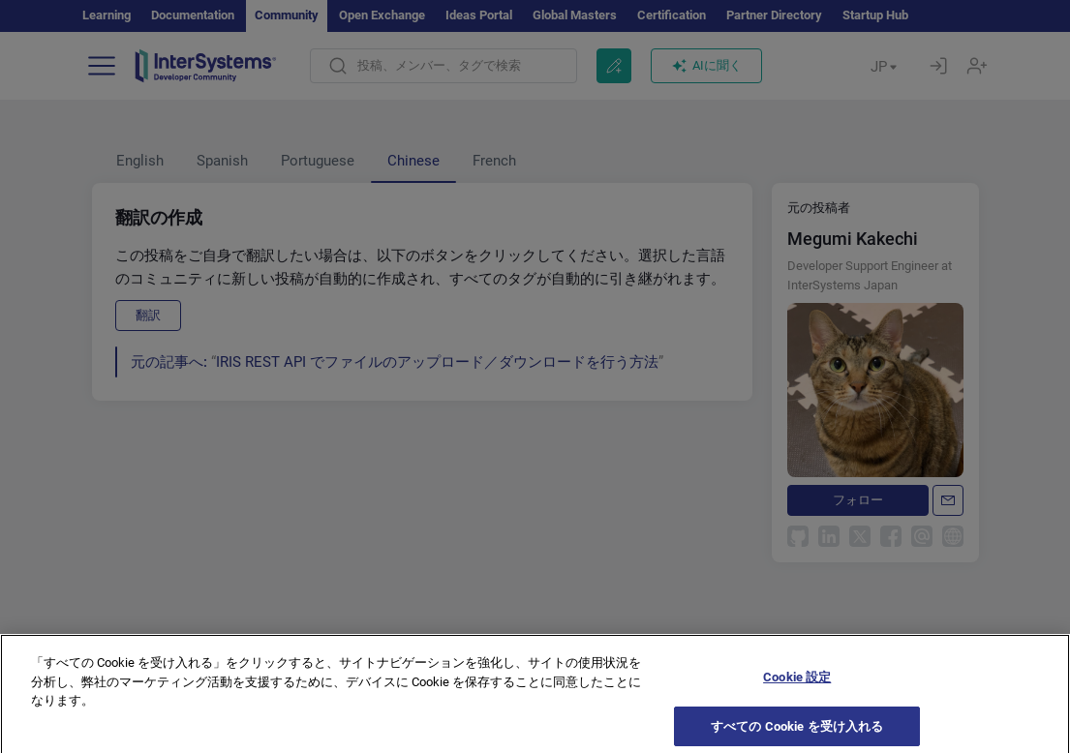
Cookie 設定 (797, 685)
